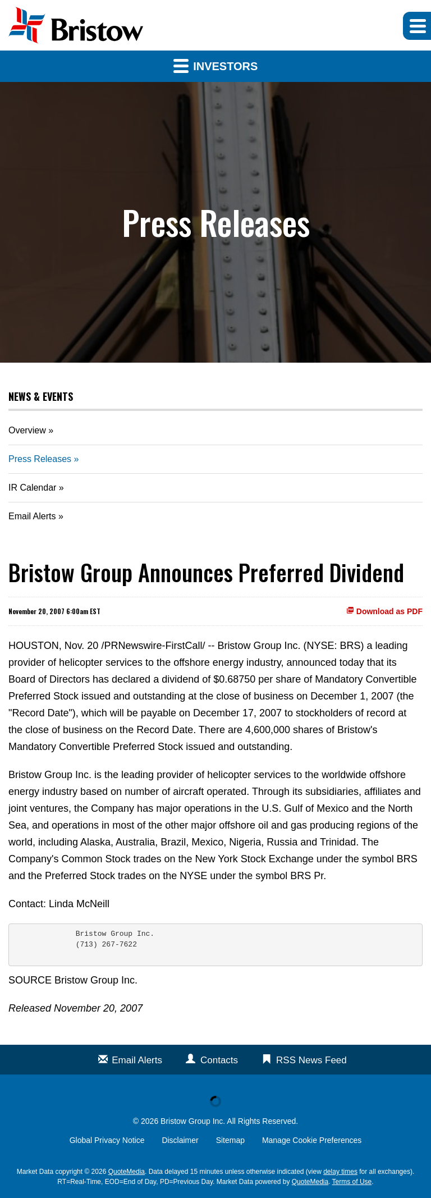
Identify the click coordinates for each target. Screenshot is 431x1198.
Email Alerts (32, 516)
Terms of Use (352, 1182)
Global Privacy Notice (107, 1140)
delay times (340, 1172)
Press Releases (39, 459)
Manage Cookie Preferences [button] (311, 1140)
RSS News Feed (311, 1060)
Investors (215, 65)
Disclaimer (180, 1140)
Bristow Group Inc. (193, 1121)
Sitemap (230, 1140)
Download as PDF (384, 611)
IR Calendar (32, 487)
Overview (27, 430)
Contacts (219, 1060)
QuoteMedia (126, 1172)
